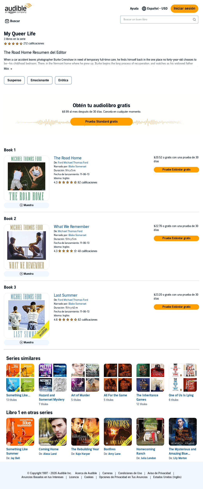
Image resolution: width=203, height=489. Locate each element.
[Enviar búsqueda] (194, 19)
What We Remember (71, 226)
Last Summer (65, 295)
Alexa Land (50, 454)
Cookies (88, 477)
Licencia (74, 477)
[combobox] (159, 19)
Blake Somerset (77, 166)
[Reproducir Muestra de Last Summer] (26, 342)
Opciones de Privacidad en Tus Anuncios (123, 477)
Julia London (148, 458)
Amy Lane (114, 454)
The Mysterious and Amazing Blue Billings (182, 453)
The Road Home (68, 158)
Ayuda (134, 9)
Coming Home (49, 449)
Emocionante (40, 80)
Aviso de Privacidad (159, 473)
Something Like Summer (17, 451)
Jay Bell (15, 458)
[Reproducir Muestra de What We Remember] (26, 274)
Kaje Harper (83, 454)
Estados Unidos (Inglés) (167, 477)
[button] (8, 68)
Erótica (63, 80)
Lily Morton (180, 458)
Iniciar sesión (184, 8)
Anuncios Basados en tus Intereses (42, 477)
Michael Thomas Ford (70, 231)
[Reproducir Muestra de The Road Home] (26, 205)
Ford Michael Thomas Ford (73, 162)
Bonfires (110, 449)
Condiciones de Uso (130, 473)
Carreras (107, 473)
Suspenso (14, 80)
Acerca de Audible (86, 473)
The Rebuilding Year (85, 449)
